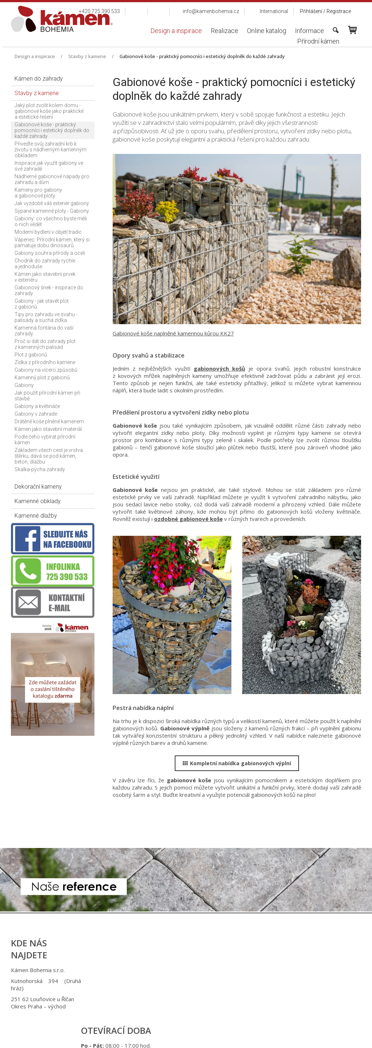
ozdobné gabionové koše (188, 518)
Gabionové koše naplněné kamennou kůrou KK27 (173, 333)
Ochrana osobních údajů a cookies (244, 1037)
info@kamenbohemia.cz (197, 999)
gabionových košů (219, 368)
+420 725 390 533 (193, 970)
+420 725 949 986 (194, 980)
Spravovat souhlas (305, 1037)
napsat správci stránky (179, 1037)
